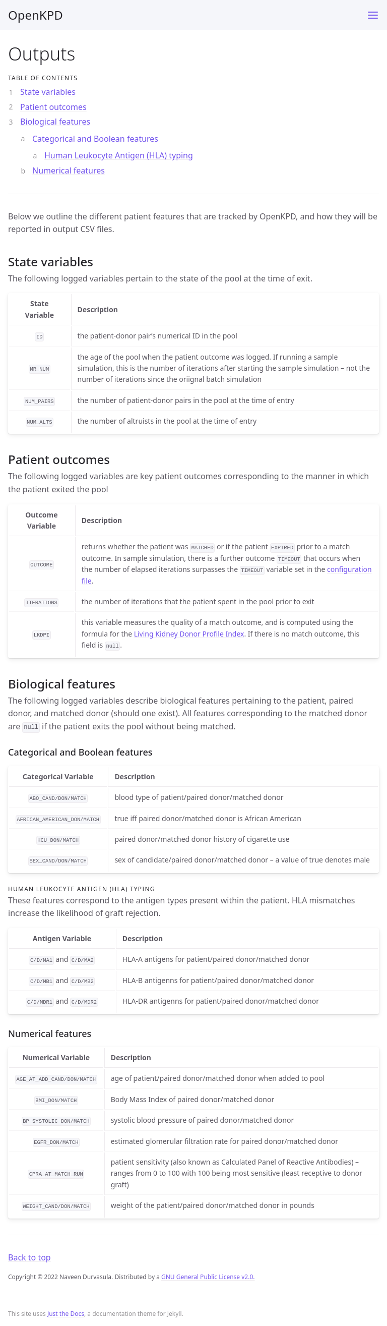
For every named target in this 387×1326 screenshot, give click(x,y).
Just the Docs (65, 1313)
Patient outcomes (53, 106)
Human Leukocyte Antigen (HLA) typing (118, 155)
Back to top (29, 1257)
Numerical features (68, 170)
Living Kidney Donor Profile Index (189, 634)
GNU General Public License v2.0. (207, 1277)
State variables (48, 91)
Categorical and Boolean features (95, 138)
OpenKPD (35, 15)
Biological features (55, 121)
